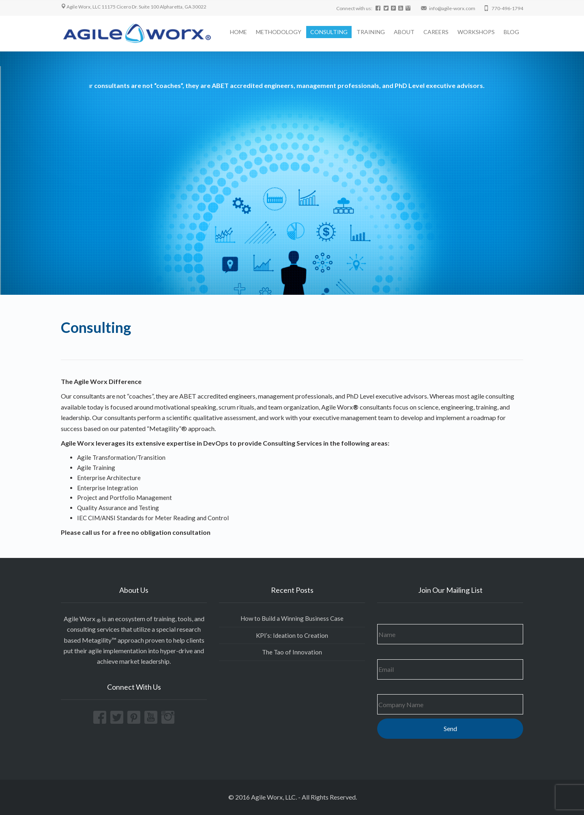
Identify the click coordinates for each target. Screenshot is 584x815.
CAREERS (436, 31)
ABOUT (404, 31)
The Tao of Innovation (292, 652)
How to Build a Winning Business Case (292, 618)
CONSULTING (329, 31)
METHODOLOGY (278, 31)
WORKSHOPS (476, 31)
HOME (238, 31)
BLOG (511, 31)
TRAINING (370, 31)
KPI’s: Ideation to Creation (292, 635)
